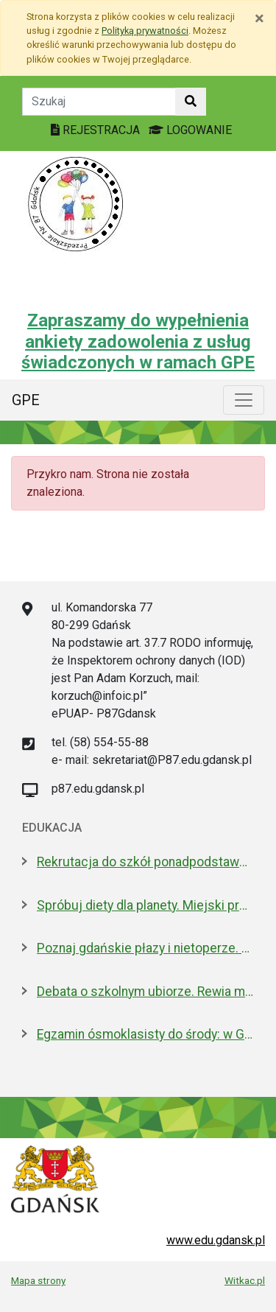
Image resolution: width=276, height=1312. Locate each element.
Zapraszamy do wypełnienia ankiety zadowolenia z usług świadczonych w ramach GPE (138, 341)
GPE (26, 400)
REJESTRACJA (97, 130)
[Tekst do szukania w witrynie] (99, 102)
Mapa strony (38, 1280)
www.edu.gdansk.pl (215, 1240)
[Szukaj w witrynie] (190, 102)
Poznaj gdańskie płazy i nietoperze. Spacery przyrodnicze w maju (145, 948)
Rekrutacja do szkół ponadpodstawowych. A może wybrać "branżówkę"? (145, 862)
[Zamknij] (259, 18)
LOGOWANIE (190, 130)
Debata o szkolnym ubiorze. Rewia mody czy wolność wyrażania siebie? (145, 991)
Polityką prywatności (145, 30)
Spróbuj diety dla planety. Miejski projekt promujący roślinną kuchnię (145, 905)
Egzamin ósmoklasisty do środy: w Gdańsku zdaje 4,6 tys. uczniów (145, 1034)
